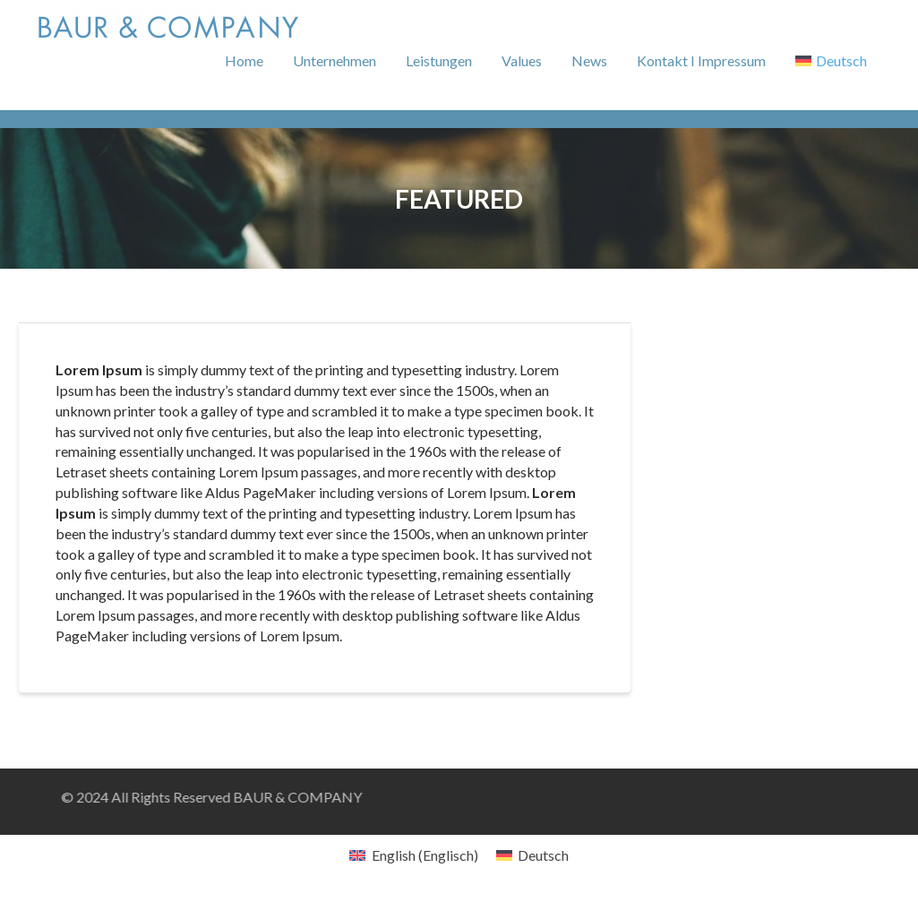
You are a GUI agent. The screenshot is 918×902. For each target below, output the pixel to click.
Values (522, 60)
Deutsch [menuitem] (543, 854)
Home (244, 60)
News (589, 60)
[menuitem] (831, 61)
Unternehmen (334, 60)
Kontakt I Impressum (701, 60)
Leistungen (439, 60)
